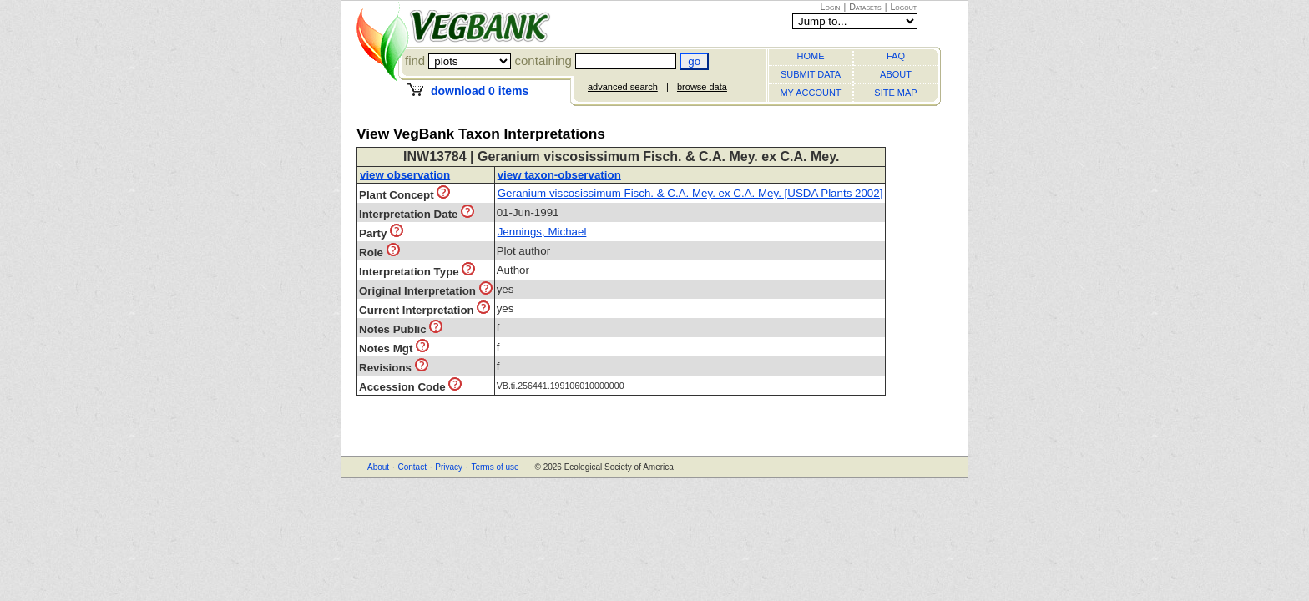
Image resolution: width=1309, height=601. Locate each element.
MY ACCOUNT (810, 93)
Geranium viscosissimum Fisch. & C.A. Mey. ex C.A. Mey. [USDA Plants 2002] (690, 193)
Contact (411, 467)
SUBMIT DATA (811, 74)
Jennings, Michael (542, 231)
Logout (903, 7)
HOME (811, 56)
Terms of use (494, 467)
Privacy (448, 467)
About (378, 467)
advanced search (623, 87)
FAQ (896, 56)
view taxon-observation (559, 175)
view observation (405, 175)
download (479, 91)
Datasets (865, 7)
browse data (702, 87)
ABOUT (896, 74)
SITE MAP (895, 93)
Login (831, 7)
